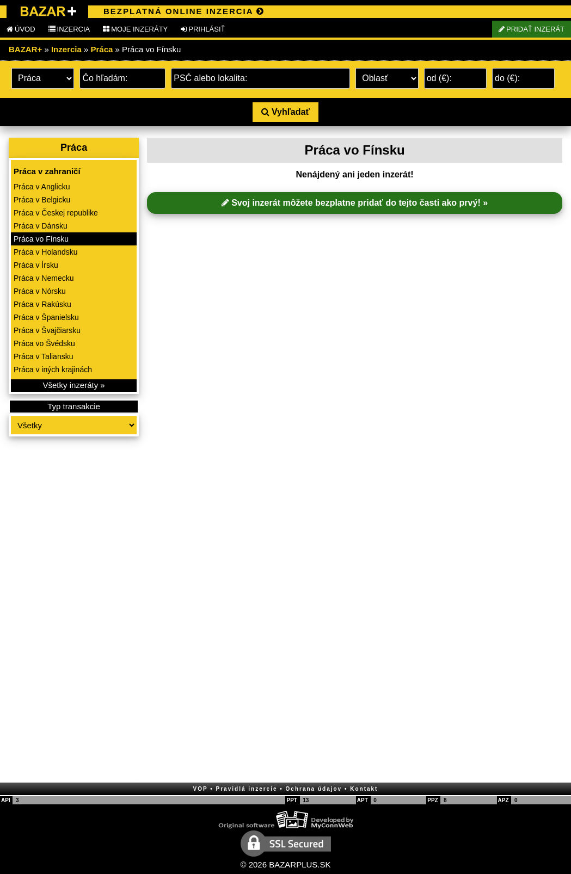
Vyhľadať (285, 111)
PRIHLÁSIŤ (203, 29)
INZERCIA (69, 29)
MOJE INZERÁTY (135, 29)
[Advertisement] (74, 610)
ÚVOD (21, 29)
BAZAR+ (25, 49)
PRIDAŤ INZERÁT (531, 29)
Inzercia (66, 49)
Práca (102, 49)
